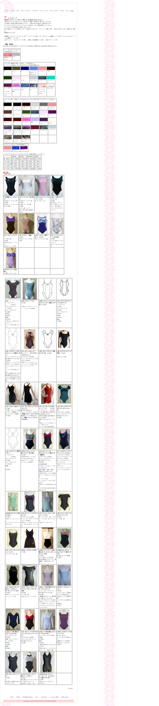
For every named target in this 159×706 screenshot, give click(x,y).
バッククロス (43, 464)
